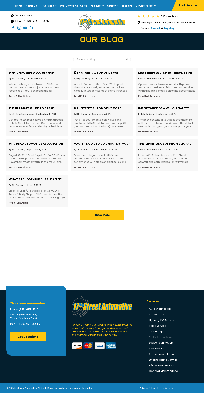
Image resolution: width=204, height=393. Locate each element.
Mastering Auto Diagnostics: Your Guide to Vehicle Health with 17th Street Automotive (102, 144)
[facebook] (13, 28)
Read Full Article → (20, 96)
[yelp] (31, 28)
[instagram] (19, 28)
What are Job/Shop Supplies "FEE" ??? (35, 179)
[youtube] (25, 28)
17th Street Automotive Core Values (97, 108)
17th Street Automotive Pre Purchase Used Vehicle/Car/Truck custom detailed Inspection (101, 72)
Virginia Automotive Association (36, 144)
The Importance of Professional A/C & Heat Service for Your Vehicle (164, 144)
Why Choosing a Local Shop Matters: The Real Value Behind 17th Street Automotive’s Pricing (36, 72)
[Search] (102, 59)
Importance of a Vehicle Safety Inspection (163, 108)
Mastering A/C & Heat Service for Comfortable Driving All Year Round (165, 72)
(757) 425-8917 (23, 15)
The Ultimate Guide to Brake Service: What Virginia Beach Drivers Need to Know (32, 108)
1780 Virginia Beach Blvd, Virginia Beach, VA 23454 (168, 22)
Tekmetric (87, 387)
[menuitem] (20, 6)
